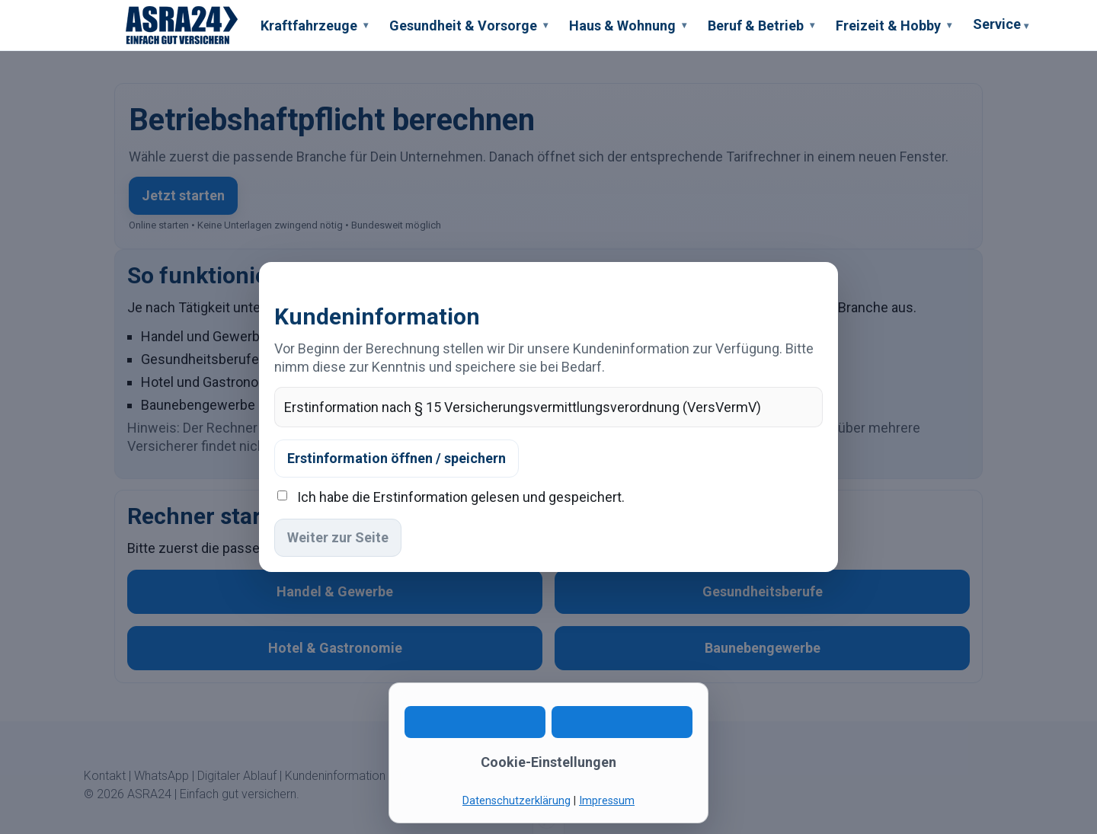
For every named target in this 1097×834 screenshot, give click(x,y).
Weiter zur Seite (338, 537)
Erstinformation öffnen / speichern (396, 458)
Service (1000, 26)
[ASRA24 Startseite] (182, 25)
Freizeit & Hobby (893, 25)
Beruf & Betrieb (761, 25)
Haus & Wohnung (627, 25)
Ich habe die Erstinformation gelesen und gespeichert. (461, 497)
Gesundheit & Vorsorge (468, 25)
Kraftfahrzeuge (314, 25)
